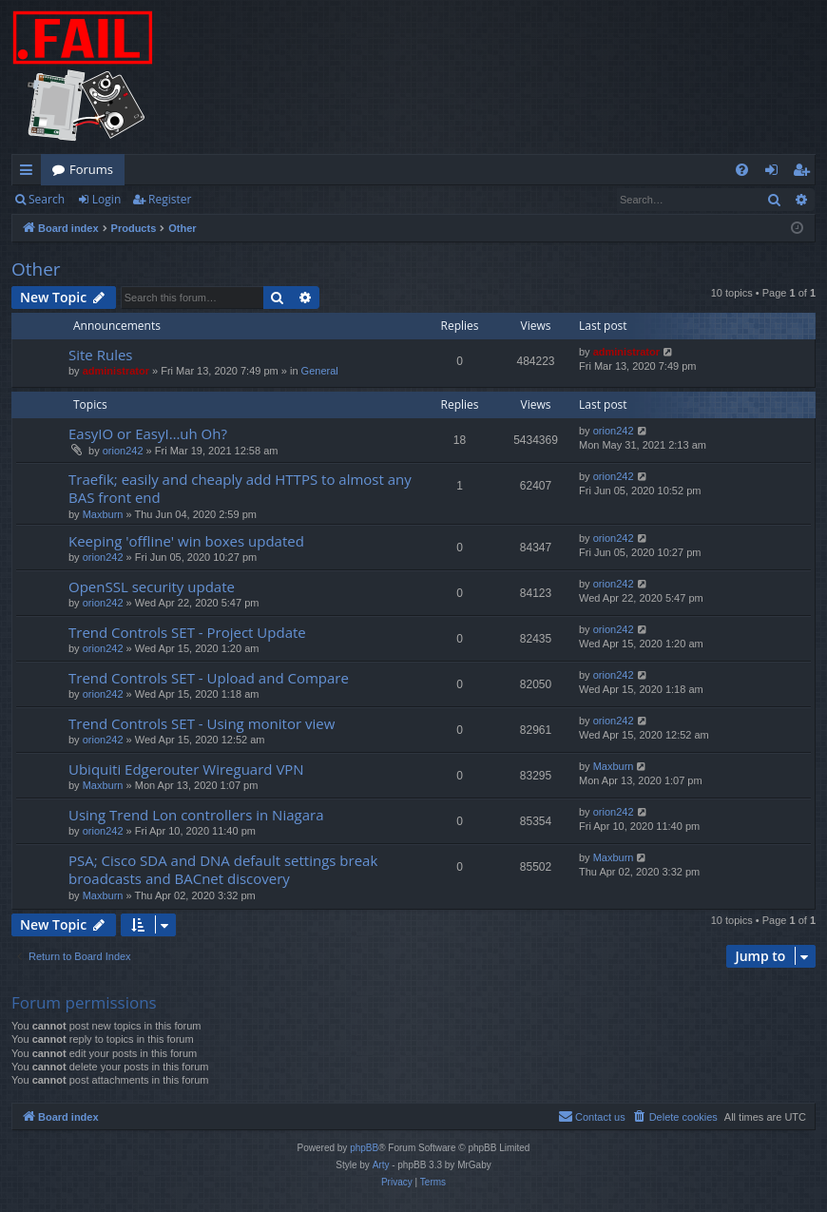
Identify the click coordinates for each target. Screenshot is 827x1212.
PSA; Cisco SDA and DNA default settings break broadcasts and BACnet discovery (222, 869)
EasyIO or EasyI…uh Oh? (147, 433)
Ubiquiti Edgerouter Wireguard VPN (186, 769)
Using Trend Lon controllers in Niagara (195, 814)
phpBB (364, 1148)
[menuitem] (742, 169)
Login (106, 199)
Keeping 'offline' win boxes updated (186, 540)
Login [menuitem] (775, 173)
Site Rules (100, 354)
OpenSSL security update (151, 586)
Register (169, 199)
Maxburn (103, 514)
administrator (116, 370)
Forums (91, 169)
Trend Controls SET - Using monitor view (201, 723)
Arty (381, 1165)
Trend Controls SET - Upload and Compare (208, 677)
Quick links (30, 173)
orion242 (123, 450)
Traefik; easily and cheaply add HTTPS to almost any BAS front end (240, 488)
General (319, 370)
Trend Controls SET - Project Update (187, 632)
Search (47, 199)
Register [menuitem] (805, 173)
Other (36, 269)
